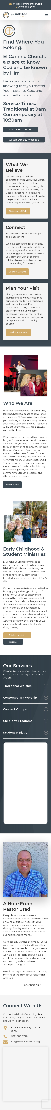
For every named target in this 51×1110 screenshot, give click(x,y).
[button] (46, 15)
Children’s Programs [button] (25, 721)
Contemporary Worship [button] (25, 698)
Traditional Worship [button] (25, 686)
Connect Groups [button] (25, 709)
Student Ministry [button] (25, 733)
